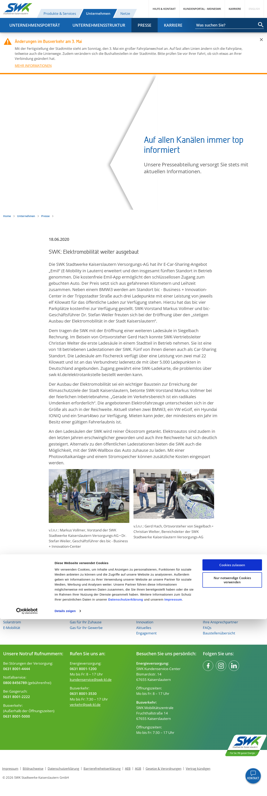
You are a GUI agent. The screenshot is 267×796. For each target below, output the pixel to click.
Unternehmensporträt (34, 25)
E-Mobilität (11, 627)
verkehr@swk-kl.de (85, 704)
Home (7, 216)
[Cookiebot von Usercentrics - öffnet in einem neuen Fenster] (27, 788)
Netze (125, 13)
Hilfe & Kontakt (164, 9)
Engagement (146, 632)
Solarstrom (12, 621)
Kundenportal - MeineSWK (202, 9)
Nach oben (133, 587)
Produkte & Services (60, 13)
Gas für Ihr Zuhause (86, 621)
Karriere (235, 9)
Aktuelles (143, 627)
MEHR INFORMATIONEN (33, 65)
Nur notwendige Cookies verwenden (232, 756)
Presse (144, 25)
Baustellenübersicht (219, 632)
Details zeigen (65, 788)
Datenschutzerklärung (125, 776)
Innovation (144, 621)
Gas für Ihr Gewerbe (86, 627)
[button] (53, 559)
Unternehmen (98, 13)
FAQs (207, 627)
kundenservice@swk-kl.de (91, 679)
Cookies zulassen (232, 742)
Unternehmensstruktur (98, 25)
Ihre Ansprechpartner (220, 621)
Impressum (173, 776)
